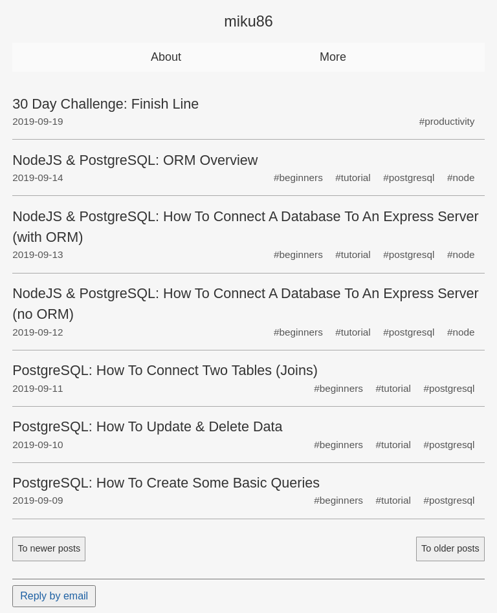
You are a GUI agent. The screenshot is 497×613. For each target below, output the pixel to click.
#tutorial (352, 177)
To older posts (450, 548)
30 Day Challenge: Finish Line (105, 104)
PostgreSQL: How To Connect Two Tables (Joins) (165, 370)
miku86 (248, 21)
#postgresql (408, 177)
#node (461, 177)
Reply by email (54, 595)
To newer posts (48, 548)
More (333, 56)
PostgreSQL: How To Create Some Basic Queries (166, 483)
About (166, 56)
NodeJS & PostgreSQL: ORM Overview (135, 160)
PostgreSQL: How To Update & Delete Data (147, 426)
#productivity (447, 121)
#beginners (298, 177)
